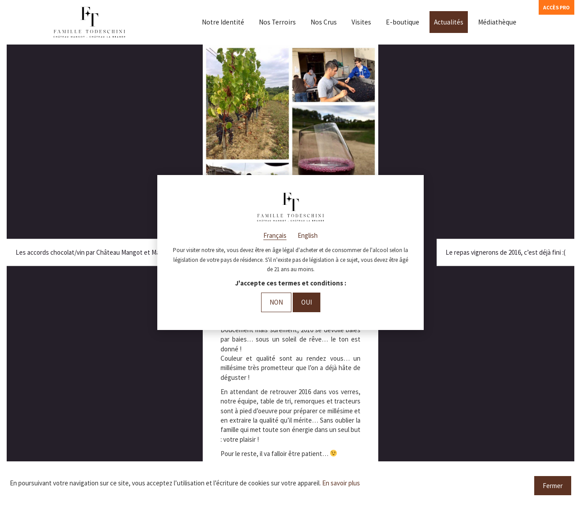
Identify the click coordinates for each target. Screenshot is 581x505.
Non (276, 302)
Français (274, 235)
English (308, 235)
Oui (306, 302)
